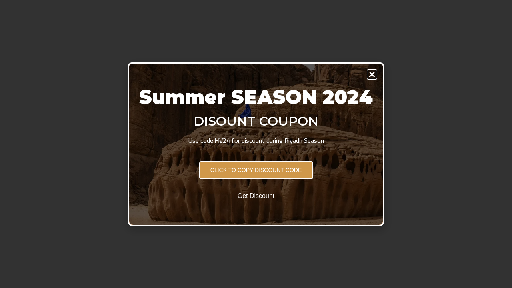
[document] (256, 144)
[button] (372, 74)
